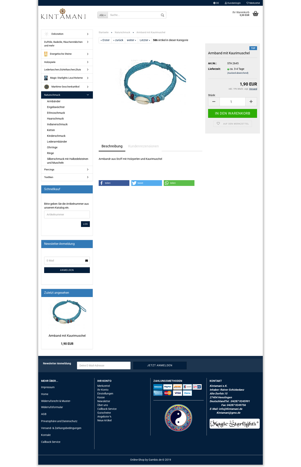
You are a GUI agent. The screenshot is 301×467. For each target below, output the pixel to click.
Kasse (101, 399)
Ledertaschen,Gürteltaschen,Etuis (62, 71)
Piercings (49, 171)
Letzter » (145, 42)
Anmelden (67, 272)
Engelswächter (56, 109)
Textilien (48, 179)
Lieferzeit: (214, 71)
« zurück (118, 42)
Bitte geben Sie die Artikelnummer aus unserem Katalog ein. (66, 207)
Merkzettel (253, 3)
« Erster (105, 42)
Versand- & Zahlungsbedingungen (61, 430)
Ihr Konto (102, 391)
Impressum (48, 389)
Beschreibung (112, 148)
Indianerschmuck (57, 126)
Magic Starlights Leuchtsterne (63, 80)
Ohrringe (52, 149)
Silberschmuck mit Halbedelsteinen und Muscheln (67, 162)
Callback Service (50, 444)
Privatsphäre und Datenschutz (59, 423)
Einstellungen (105, 395)
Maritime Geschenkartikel (61, 89)
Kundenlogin (233, 3)
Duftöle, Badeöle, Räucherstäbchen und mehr (63, 46)
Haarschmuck (55, 120)
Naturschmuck (52, 97)
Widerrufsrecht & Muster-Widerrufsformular (56, 406)
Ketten (51, 132)
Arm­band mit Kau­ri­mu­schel (67, 338)
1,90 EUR (67, 346)
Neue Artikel (104, 422)
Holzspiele (49, 64)
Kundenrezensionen (143, 148)
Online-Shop (137, 462)
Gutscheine (104, 414)
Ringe (50, 155)
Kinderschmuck (56, 137)
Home (44, 396)
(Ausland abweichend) (237, 75)
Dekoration (53, 36)
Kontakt (46, 437)
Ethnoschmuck (56, 114)
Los (85, 226)
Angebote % (104, 418)
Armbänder (53, 103)
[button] (114, 185)
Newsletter (103, 403)
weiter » (131, 42)
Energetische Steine (58, 56)
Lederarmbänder (57, 143)
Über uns (102, 407)
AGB (43, 416)
